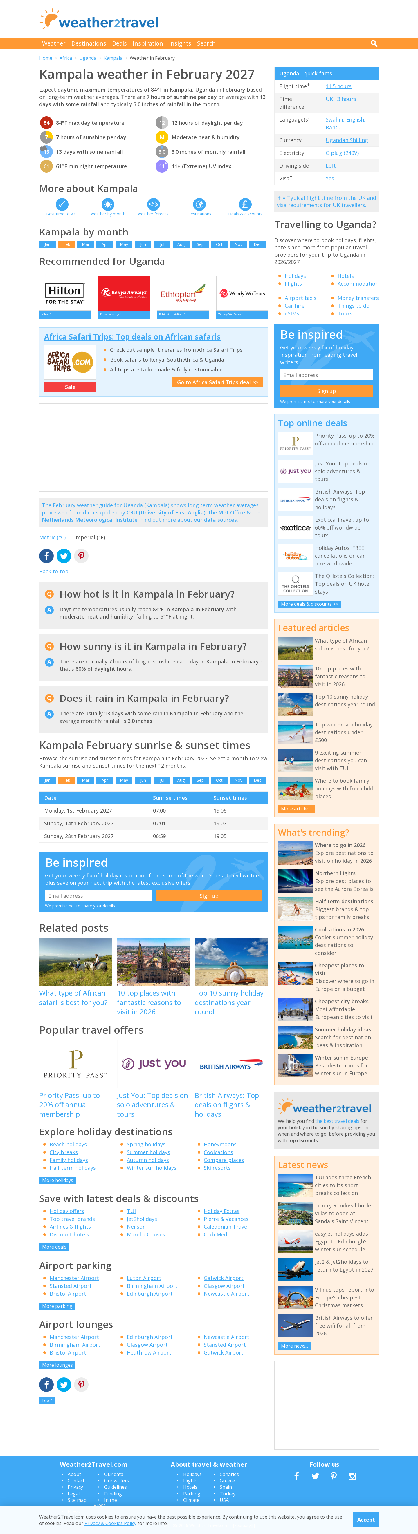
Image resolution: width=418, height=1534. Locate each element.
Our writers (116, 1480)
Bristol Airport (68, 1297)
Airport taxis (300, 297)
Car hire (295, 305)
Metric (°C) (52, 541)
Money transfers (358, 297)
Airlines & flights (70, 1230)
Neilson (136, 1230)
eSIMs (292, 313)
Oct (219, 244)
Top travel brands (72, 1222)
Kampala (113, 58)
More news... (294, 1346)
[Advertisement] (273, 19)
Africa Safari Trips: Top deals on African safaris (132, 340)
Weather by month (107, 214)
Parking (191, 1494)
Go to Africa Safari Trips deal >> (217, 385)
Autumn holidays (148, 1163)
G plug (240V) (342, 152)
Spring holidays (146, 1147)
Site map (77, 1500)
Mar (85, 244)
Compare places (224, 1163)
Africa (66, 58)
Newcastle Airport (226, 1297)
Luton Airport (144, 1281)
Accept (366, 1519)
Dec (257, 244)
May (124, 244)
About (74, 1474)
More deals (54, 1250)
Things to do (354, 305)
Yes (330, 178)
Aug (181, 244)
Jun (143, 244)
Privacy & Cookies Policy (110, 1523)
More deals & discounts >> (309, 604)
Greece (227, 1480)
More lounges (57, 1369)
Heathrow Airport (149, 1356)
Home (45, 58)
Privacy (75, 1487)
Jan (48, 244)
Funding (113, 1494)
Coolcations (218, 1155)
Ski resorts (217, 1171)
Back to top (54, 574)
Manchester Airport (74, 1281)
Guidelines (115, 1487)
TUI (131, 1214)
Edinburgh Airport (150, 1297)
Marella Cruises (146, 1238)
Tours (345, 313)
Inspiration (148, 43)
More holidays (57, 1184)
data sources (220, 523)
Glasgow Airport (224, 1289)
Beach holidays (68, 1147)
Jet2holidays (142, 1222)
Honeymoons (220, 1147)
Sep (200, 244)
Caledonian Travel (226, 1230)
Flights (293, 283)
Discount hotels (69, 1238)
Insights (180, 43)
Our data (113, 1474)
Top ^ (47, 1404)
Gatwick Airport (224, 1281)
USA (224, 1500)
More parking (57, 1309)
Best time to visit (62, 214)
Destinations (88, 43)
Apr (105, 244)
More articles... (296, 809)
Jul (162, 244)
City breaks (64, 1155)
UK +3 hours (341, 98)
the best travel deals (337, 1121)
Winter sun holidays (151, 1171)
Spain (226, 1487)
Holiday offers (67, 1214)
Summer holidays (148, 1155)
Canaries (229, 1474)
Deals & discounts (245, 214)
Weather (54, 43)
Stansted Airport (71, 1289)
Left (331, 165)
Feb (66, 244)
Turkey (227, 1494)
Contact (76, 1480)
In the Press (105, 1502)
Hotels (346, 275)
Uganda (87, 58)
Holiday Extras (221, 1214)
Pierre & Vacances (226, 1222)
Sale (70, 390)
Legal (74, 1494)
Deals (119, 43)
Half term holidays (73, 1171)
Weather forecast (153, 214)
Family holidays (69, 1163)
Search (206, 43)
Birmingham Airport (152, 1289)
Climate (191, 1500)
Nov (238, 244)
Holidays (295, 275)
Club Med (215, 1238)
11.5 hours (339, 86)
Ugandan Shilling (347, 140)
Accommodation (358, 283)
